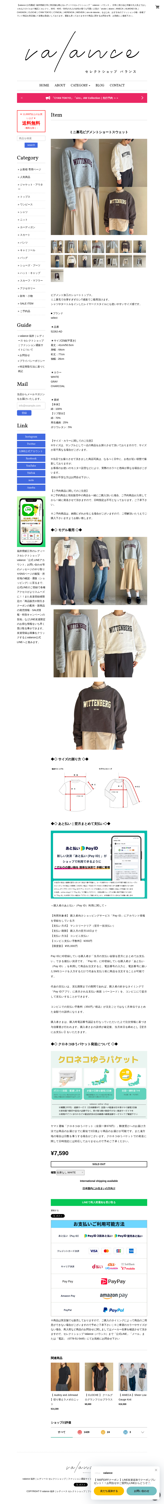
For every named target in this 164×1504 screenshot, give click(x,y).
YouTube (31, 466)
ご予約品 (25, 311)
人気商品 (25, 177)
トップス (25, 196)
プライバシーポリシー (32, 360)
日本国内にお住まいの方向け (98, 1188)
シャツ (24, 212)
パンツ (24, 242)
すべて (61, 1432)
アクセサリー (27, 288)
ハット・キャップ (30, 273)
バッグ (24, 257)
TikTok (31, 473)
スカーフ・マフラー (31, 280)
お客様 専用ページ (30, 169)
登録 (24, 412)
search (31, 145)
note (31, 480)
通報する (55, 1210)
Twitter (31, 444)
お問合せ (25, 355)
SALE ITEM (26, 303)
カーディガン (27, 227)
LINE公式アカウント (31, 451)
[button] (80, 85)
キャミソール (27, 250)
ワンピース (26, 204)
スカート (25, 234)
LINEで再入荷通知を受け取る (99, 1202)
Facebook (31, 458)
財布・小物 (26, 295)
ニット (24, 219)
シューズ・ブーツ (30, 265)
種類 (53, 1172)
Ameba (31, 488)
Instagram (31, 437)
